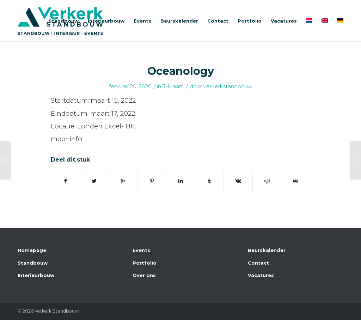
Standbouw (33, 263)
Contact (258, 263)
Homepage (32, 250)
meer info (66, 139)
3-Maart (173, 86)
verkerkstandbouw (227, 86)
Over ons (144, 275)
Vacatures (261, 275)
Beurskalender (267, 250)
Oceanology (180, 71)
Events (141, 250)
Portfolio (145, 263)
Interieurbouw (36, 275)
